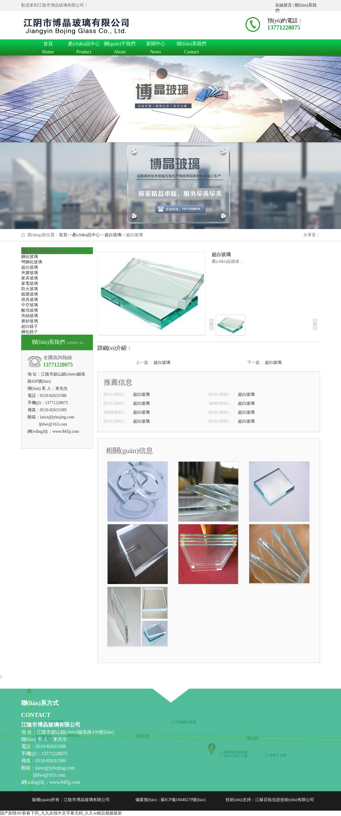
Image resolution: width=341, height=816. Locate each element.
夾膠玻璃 (29, 273)
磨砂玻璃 (29, 321)
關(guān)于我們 (120, 44)
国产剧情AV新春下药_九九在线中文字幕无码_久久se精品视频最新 (61, 813)
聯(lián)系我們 (192, 44)
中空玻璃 (29, 305)
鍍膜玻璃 (29, 294)
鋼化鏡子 (29, 332)
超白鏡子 (29, 326)
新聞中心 (156, 44)
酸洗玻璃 (29, 310)
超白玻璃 (113, 235)
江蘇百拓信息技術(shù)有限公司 (284, 800)
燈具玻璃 (29, 299)
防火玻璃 (29, 289)
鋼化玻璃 (29, 256)
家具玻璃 (29, 278)
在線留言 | (285, 5)
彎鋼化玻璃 (31, 262)
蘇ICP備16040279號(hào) (183, 800)
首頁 (48, 44)
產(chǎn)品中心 (84, 44)
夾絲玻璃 (29, 315)
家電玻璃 (29, 283)
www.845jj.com (65, 431)
